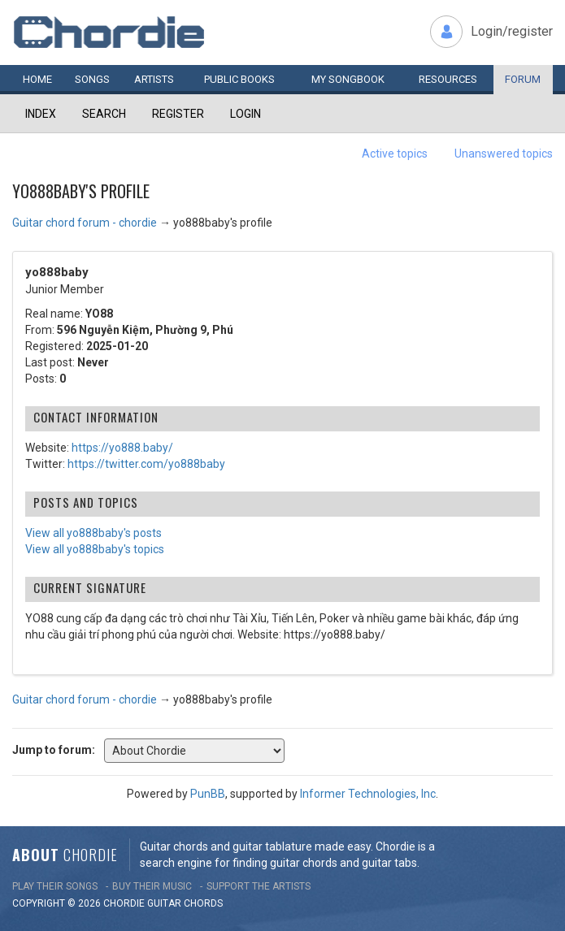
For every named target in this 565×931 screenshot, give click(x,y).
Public (239, 79)
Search (104, 113)
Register (178, 113)
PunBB (207, 793)
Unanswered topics (503, 153)
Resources (448, 79)
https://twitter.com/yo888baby (146, 463)
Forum (523, 79)
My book (348, 79)
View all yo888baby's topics (94, 549)
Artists (154, 79)
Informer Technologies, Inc (368, 793)
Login (245, 113)
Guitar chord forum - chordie (84, 222)
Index (40, 113)
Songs (92, 79)
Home (37, 79)
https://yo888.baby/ (122, 447)
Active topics (395, 153)
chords (203, 903)
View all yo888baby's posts (93, 532)
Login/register (512, 31)
